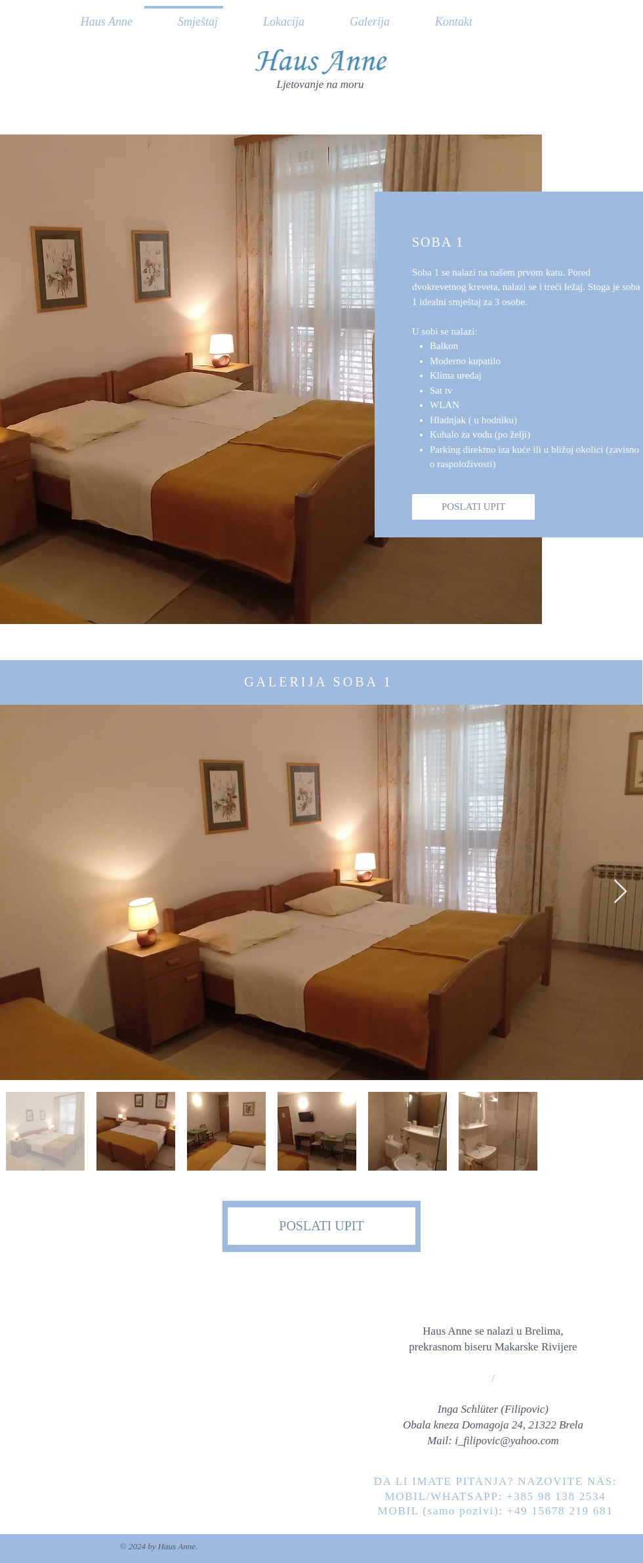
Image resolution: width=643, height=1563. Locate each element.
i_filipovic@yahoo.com (507, 1440)
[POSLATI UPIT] (473, 507)
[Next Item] (620, 892)
